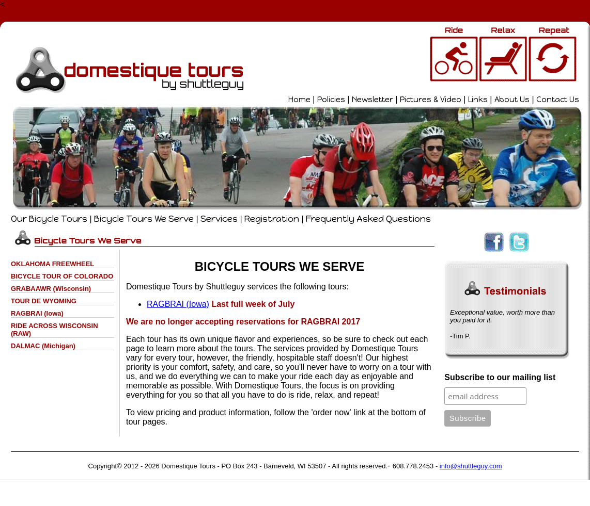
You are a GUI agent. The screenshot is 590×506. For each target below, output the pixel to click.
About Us (512, 99)
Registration (271, 219)
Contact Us (557, 99)
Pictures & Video (430, 99)
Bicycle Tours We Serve (144, 219)
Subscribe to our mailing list (499, 377)
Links (478, 99)
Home (299, 99)
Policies (331, 99)
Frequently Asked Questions (368, 219)
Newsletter (372, 99)
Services (219, 219)
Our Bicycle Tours (49, 219)
